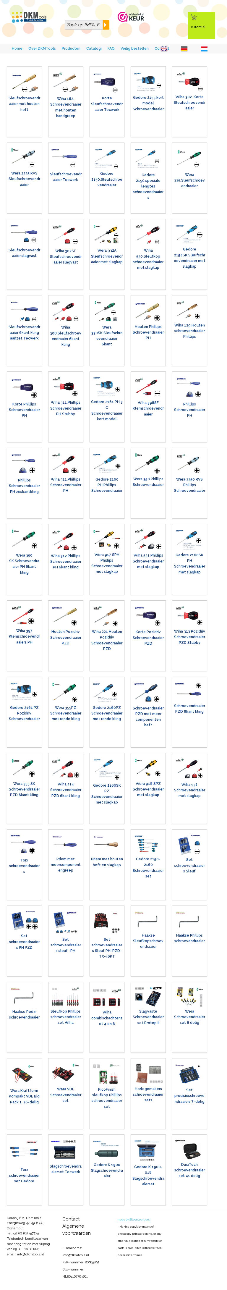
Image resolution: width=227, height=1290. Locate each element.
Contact (71, 1219)
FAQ (111, 48)
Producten (71, 48)
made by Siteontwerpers (134, 1219)
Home (17, 48)
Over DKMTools (42, 48)
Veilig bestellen (135, 48)
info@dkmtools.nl (30, 1254)
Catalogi (94, 48)
